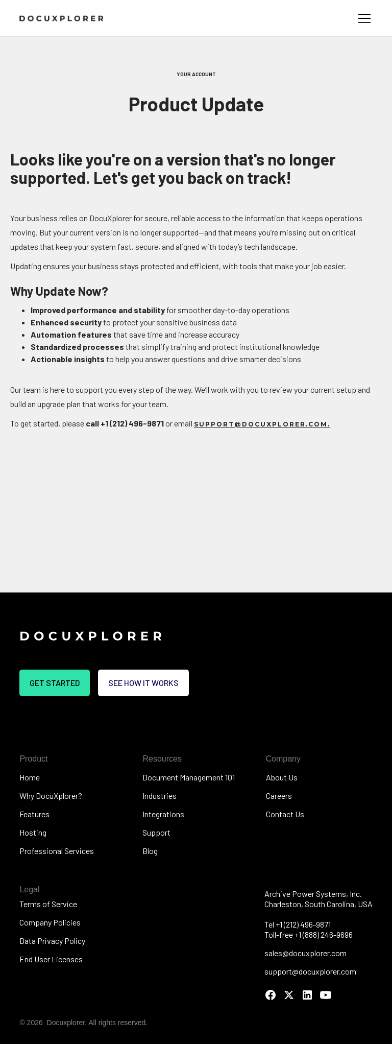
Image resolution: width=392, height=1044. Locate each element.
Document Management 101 (188, 777)
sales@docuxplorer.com (305, 953)
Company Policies (50, 922)
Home (29, 777)
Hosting (32, 832)
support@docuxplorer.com (310, 971)
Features (34, 814)
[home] (61, 18)
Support (156, 832)
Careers (279, 795)
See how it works (143, 682)
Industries (159, 795)
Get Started (55, 682)
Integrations (163, 814)
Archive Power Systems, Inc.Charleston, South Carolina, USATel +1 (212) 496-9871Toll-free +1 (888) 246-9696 (318, 914)
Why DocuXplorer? (50, 795)
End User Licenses (51, 959)
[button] (362, 18)
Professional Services (56, 851)
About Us (282, 777)
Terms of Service (48, 904)
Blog (150, 851)
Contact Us (285, 814)
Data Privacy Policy (52, 940)
